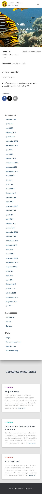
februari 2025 (11, 132)
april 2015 (9, 280)
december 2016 (12, 232)
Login (8, 338)
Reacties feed (11, 346)
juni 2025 (9, 124)
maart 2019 (10, 189)
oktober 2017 (11, 210)
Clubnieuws (10, 317)
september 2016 (12, 241)
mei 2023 (9, 154)
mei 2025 (9, 128)
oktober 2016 (11, 236)
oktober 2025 (11, 119)
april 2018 (9, 202)
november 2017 (12, 206)
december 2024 (12, 141)
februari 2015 (11, 284)
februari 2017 (11, 223)
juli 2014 (9, 306)
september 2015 (12, 262)
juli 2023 (9, 150)
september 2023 (12, 145)
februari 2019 (11, 193)
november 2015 (12, 258)
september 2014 (12, 297)
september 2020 (12, 171)
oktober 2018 (11, 197)
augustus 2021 (11, 167)
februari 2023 (11, 158)
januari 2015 (10, 288)
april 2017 (9, 219)
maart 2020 (10, 176)
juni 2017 (9, 215)
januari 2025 (10, 137)
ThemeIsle (29, 489)
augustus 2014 (11, 301)
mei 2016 (9, 249)
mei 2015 (9, 275)
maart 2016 (10, 254)
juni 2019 (9, 184)
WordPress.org (12, 351)
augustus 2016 (11, 245)
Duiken (8, 322)
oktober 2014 (11, 293)
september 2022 (12, 163)
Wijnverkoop (12, 391)
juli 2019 (9, 180)
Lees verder (22, 408)
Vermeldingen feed (13, 342)
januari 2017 (10, 228)
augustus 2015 (11, 267)
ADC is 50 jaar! (12, 461)
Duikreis (9, 326)
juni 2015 (9, 271)
